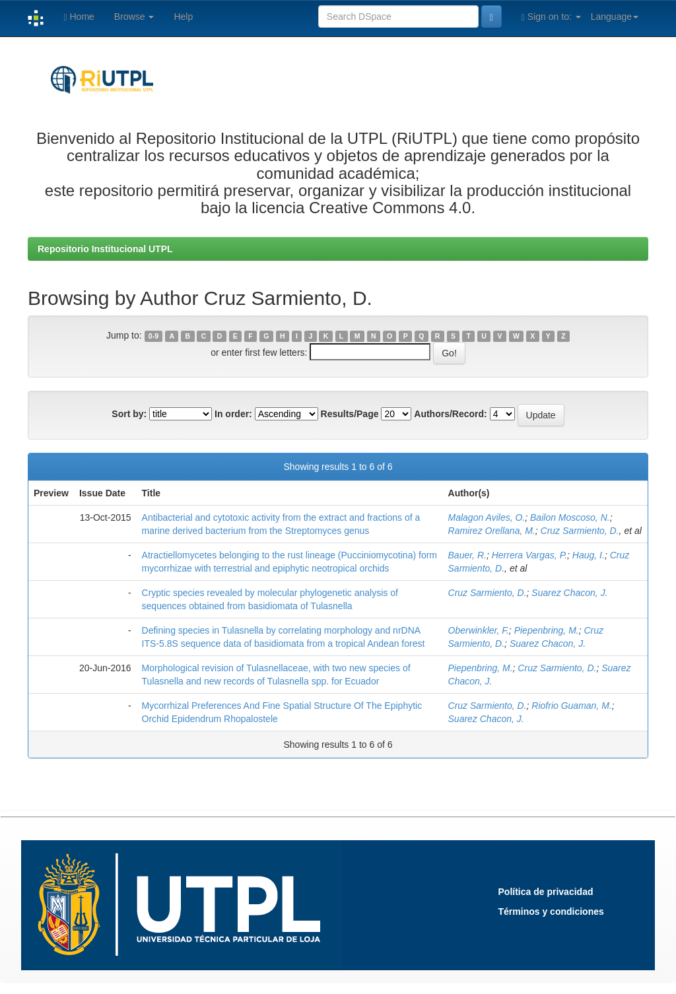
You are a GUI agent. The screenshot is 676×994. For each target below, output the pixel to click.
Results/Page (350, 414)
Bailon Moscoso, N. (570, 517)
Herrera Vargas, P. (529, 555)
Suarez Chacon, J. (569, 592)
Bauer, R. (467, 555)
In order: (233, 414)
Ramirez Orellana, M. (491, 530)
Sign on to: (551, 16)
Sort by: (129, 414)
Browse (134, 16)
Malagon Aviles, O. (486, 517)
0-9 (153, 336)
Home (78, 16)
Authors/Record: (450, 414)
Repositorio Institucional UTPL (105, 249)
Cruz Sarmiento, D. (580, 530)
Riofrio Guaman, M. (571, 705)
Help (183, 16)
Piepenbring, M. (546, 630)
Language (614, 16)
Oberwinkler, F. (478, 630)
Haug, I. (588, 555)
